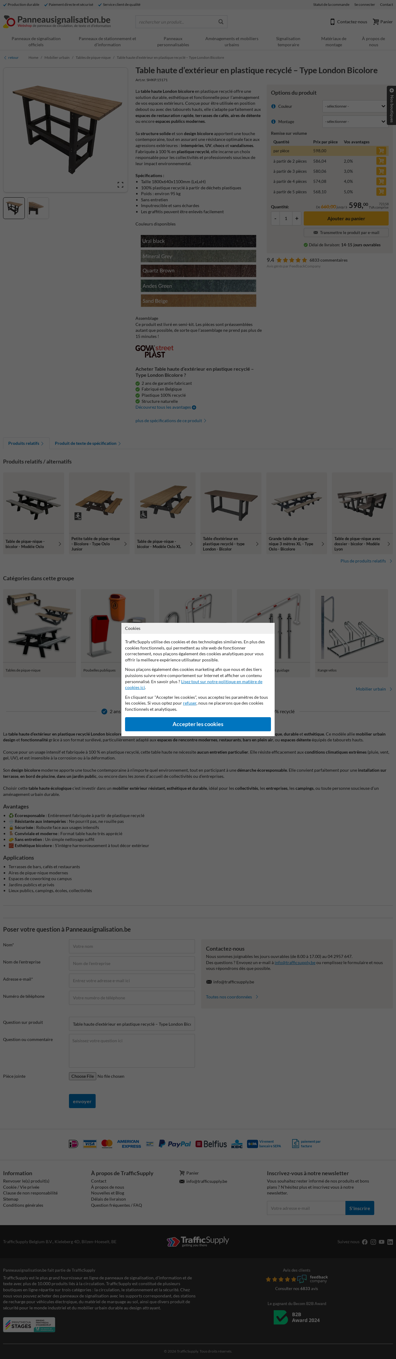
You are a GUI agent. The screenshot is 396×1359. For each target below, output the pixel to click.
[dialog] (198, 679)
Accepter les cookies (198, 724)
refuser (189, 703)
